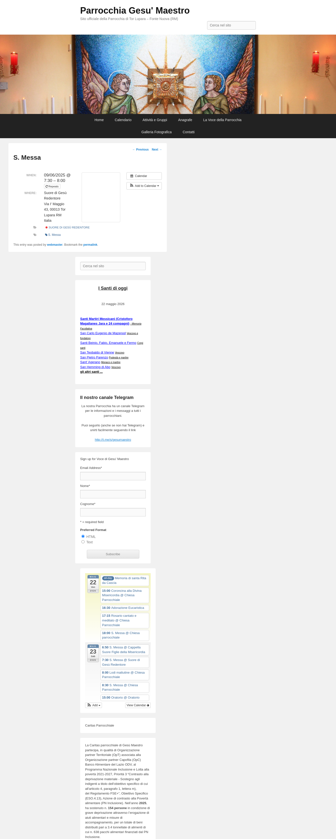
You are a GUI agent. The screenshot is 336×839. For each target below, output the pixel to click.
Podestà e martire (118, 357)
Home (99, 120)
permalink (90, 244)
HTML (91, 537)
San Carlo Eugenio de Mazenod (103, 333)
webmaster (55, 244)
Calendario (123, 120)
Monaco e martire (110, 362)
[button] (144, 185)
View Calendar (138, 705)
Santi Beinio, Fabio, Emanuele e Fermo (108, 343)
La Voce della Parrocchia (222, 120)
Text (89, 542)
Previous (140, 149)
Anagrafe (185, 120)
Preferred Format (93, 530)
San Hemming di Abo (95, 367)
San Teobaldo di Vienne (97, 352)
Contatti (188, 132)
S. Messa (53, 235)
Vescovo (119, 352)
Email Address (91, 468)
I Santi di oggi (113, 288)
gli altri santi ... (91, 372)
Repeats (52, 186)
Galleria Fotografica (157, 132)
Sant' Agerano (90, 362)
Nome (85, 486)
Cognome (87, 504)
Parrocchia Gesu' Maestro (135, 10)
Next (157, 149)
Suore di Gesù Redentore (68, 227)
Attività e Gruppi (155, 120)
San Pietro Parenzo (94, 357)
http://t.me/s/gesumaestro (113, 440)
